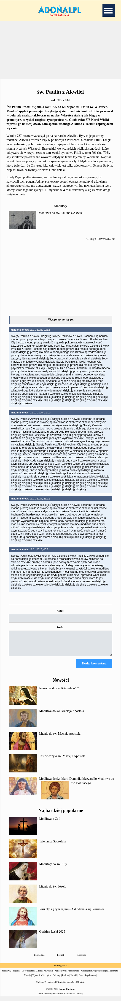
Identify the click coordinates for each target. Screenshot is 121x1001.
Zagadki (16, 975)
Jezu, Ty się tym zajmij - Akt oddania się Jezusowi (71, 913)
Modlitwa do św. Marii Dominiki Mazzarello (68, 783)
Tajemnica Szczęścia (52, 845)
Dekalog (57, 979)
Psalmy (65, 979)
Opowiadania (28, 975)
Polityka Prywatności (46, 986)
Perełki (73, 979)
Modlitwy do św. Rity (53, 868)
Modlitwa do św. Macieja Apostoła (61, 715)
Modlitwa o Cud (49, 823)
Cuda (80, 979)
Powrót (60, 959)
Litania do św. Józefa (52, 890)
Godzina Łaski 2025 (52, 935)
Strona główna (60, 969)
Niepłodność (73, 975)
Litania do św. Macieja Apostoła (60, 737)
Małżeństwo (60, 975)
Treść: (60, 627)
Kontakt (81, 986)
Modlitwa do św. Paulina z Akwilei (60, 213)
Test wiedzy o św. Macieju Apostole (62, 760)
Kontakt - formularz (66, 986)
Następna (82, 959)
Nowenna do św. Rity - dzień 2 (59, 692)
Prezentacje (101, 975)
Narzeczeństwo (88, 975)
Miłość (38, 975)
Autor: (60, 610)
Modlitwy (6, 975)
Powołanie (48, 975)
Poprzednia (39, 959)
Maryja (27, 979)
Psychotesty (90, 979)
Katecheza (113, 975)
